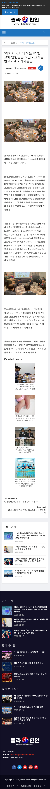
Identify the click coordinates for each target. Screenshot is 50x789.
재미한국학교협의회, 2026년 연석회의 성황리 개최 (31, 696)
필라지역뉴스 (39, 786)
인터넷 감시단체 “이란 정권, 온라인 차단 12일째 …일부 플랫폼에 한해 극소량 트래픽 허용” (30, 535)
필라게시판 (26, 786)
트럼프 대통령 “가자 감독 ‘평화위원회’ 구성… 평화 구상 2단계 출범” (29, 559)
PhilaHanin (8, 68)
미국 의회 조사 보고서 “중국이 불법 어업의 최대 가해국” (29, 571)
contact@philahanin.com (22, 754)
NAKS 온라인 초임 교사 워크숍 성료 (28, 706)
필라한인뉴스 (13, 786)
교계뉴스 (14, 43)
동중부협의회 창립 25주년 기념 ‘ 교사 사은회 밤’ (30, 675)
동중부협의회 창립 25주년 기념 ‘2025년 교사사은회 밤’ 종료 (30, 719)
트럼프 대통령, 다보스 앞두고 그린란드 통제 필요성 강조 (30, 547)
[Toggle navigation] (4, 32)
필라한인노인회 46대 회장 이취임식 (28, 663)
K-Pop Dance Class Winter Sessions (29, 652)
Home (6, 43)
